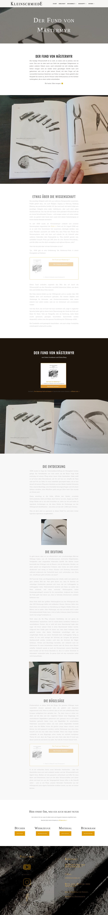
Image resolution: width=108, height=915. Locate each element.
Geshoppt (81, 3)
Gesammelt (71, 3)
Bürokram (88, 833)
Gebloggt (62, 3)
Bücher (20, 833)
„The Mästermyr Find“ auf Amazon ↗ (43, 391)
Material (65, 833)
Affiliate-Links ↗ (75, 391)
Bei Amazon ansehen (53, 386)
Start (55, 3)
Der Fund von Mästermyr (53, 381)
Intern (90, 3)
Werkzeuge (42, 833)
